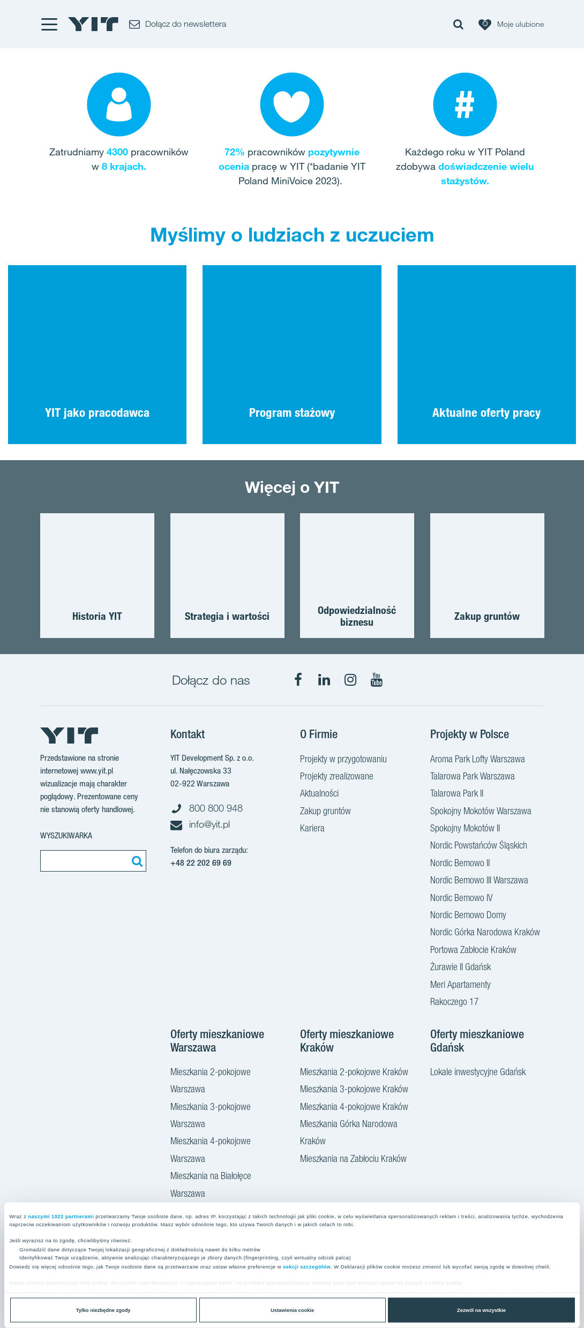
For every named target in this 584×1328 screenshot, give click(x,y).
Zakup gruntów (325, 812)
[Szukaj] (135, 861)
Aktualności (319, 794)
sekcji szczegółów (307, 1267)
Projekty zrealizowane (336, 777)
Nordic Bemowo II (460, 864)
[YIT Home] (93, 24)
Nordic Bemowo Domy (468, 916)
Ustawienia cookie (292, 1310)
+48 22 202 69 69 (200, 863)
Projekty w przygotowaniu (343, 760)
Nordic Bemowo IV (461, 899)
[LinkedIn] (324, 679)
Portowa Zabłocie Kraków (473, 951)
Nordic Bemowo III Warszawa (479, 881)
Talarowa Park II (456, 794)
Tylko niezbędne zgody (103, 1310)
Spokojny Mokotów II (465, 829)
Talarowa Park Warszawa (472, 777)
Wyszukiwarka (66, 835)
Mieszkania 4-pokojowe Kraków (354, 1108)
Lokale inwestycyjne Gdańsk (478, 1073)
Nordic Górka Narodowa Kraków (485, 933)
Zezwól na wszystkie (481, 1310)
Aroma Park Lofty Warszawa (477, 760)
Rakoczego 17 (454, 1003)
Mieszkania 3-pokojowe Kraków (354, 1090)
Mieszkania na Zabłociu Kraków (353, 1160)
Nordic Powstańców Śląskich (478, 846)
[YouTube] (376, 679)
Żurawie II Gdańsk (460, 968)
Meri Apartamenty (460, 986)
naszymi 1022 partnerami (61, 1216)
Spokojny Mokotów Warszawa (480, 812)
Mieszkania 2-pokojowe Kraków (354, 1073)
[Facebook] (297, 679)
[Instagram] (350, 679)
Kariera (312, 829)
